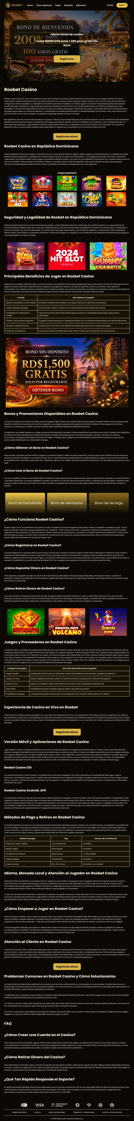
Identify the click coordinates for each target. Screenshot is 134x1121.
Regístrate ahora (67, 136)
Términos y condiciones (83, 1112)
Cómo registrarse (44, 5)
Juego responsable (56, 1112)
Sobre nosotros (19, 1112)
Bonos (30, 5)
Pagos (58, 5)
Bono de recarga (109, 503)
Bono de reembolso (67, 503)
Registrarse (67, 59)
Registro (122, 5)
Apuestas (68, 5)
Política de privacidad (112, 1112)
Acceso (110, 5)
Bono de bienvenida (25, 503)
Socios (37, 1112)
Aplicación (81, 5)
